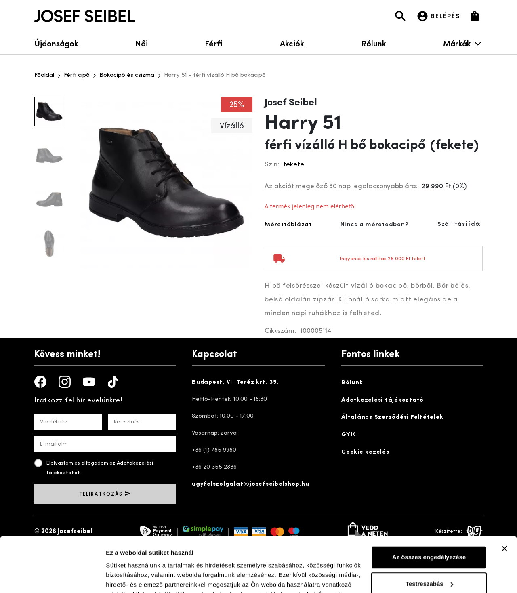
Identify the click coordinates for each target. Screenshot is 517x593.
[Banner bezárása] (504, 499)
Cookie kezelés (365, 452)
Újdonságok (56, 43)
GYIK (348, 435)
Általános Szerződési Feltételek (392, 417)
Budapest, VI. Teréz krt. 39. (235, 382)
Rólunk (373, 43)
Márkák (463, 43)
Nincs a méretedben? (374, 225)
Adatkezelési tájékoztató (382, 400)
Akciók (292, 43)
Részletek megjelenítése (141, 577)
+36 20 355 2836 (214, 467)
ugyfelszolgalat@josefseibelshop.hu (250, 484)
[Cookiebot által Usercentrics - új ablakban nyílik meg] (52, 577)
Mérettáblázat (288, 225)
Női (141, 43)
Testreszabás (429, 534)
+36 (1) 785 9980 (214, 450)
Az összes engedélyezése (429, 508)
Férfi (214, 43)
